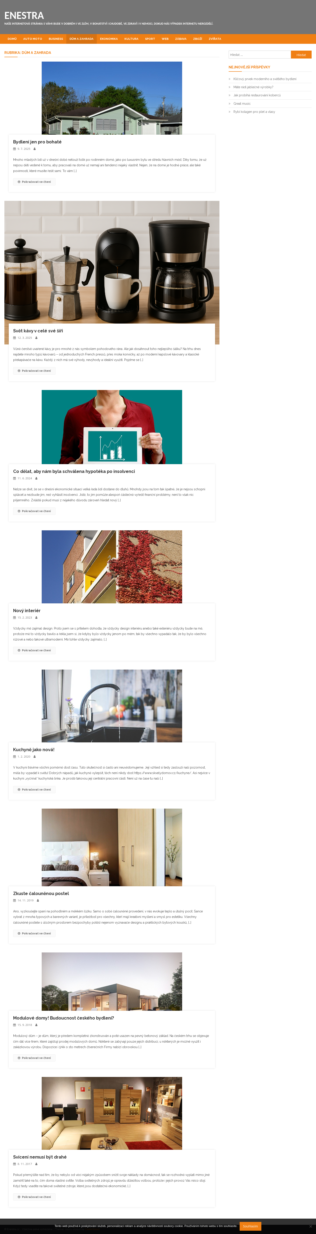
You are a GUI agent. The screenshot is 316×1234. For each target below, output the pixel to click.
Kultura (131, 38)
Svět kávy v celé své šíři (38, 330)
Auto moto (32, 38)
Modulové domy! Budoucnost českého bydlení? (63, 1018)
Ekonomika (109, 38)
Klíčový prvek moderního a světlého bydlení (264, 79)
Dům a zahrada (81, 38)
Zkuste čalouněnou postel (41, 893)
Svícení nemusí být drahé (40, 1157)
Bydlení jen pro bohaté (37, 142)
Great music (242, 103)
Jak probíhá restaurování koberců (257, 95)
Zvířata (215, 38)
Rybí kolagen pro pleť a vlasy (254, 112)
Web (165, 38)
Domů (12, 38)
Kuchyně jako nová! (33, 749)
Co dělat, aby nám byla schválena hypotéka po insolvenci (74, 471)
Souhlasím (250, 1226)
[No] (310, 1226)
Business (56, 38)
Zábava (181, 38)
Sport (150, 38)
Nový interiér (27, 610)
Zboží (197, 38)
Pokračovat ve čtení (34, 181)
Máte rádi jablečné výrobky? (253, 87)
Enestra (24, 15)
